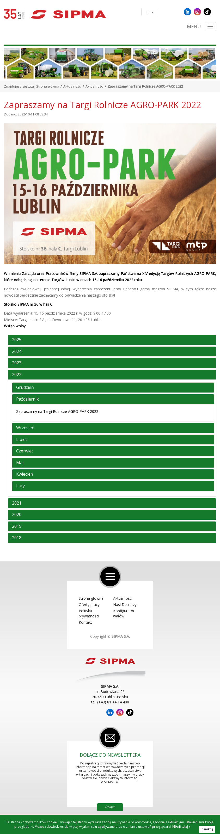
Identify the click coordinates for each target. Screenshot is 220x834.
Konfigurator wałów (124, 613)
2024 (16, 351)
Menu (194, 26)
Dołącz (110, 807)
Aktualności (72, 86)
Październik (27, 399)
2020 (16, 514)
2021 (16, 503)
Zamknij (207, 829)
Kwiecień (24, 474)
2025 (16, 340)
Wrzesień (25, 428)
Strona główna (47, 86)
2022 (16, 374)
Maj (19, 463)
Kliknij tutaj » (181, 826)
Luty (20, 486)
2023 (16, 363)
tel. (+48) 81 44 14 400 (110, 702)
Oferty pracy (89, 604)
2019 (16, 526)
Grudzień (25, 387)
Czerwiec (24, 451)
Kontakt (85, 622)
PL (148, 12)
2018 (16, 538)
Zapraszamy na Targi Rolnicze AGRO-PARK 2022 (57, 411)
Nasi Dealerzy (125, 604)
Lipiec (21, 439)
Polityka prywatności (89, 613)
